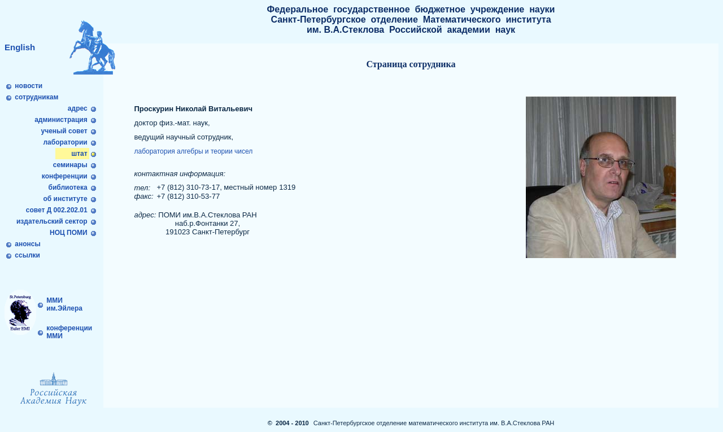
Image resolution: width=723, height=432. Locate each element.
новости (29, 86)
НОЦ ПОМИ (69, 233)
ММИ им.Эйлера (63, 304)
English (20, 47)
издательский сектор (52, 221)
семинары (70, 165)
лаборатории (65, 142)
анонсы (27, 244)
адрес (77, 108)
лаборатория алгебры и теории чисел (193, 151)
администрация (61, 120)
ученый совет (64, 131)
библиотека (67, 187)
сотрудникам (36, 97)
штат (79, 154)
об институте (65, 199)
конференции (65, 176)
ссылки (27, 255)
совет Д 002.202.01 (57, 210)
